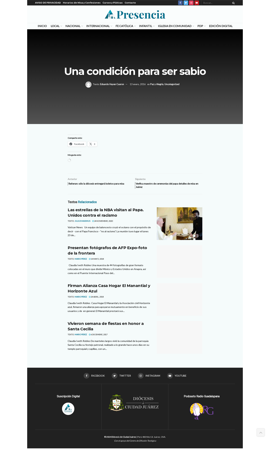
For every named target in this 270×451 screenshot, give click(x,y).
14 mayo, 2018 (96, 260)
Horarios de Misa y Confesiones (81, 2)
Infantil (145, 26)
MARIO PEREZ (81, 260)
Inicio (42, 26)
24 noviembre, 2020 (102, 223)
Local (55, 26)
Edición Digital (220, 26)
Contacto (130, 2)
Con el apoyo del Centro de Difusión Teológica (135, 443)
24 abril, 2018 (96, 298)
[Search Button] (233, 2)
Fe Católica (124, 26)
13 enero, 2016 (138, 84)
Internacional (98, 26)
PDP (200, 26)
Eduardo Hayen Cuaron (112, 84)
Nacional (72, 26)
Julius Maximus (82, 223)
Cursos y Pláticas (113, 2)
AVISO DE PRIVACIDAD (48, 2)
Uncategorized (171, 84)
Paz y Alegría (156, 84)
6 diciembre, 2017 (98, 336)
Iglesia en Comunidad (174, 26)
